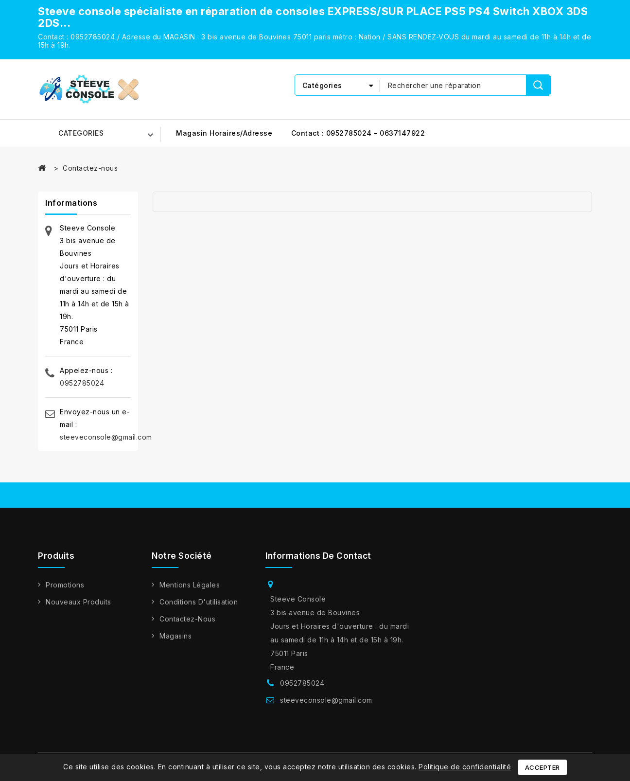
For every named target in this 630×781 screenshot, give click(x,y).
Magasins (175, 636)
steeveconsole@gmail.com (106, 437)
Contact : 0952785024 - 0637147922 (358, 133)
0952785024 (82, 383)
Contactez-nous (187, 619)
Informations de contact (318, 556)
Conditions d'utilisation (198, 602)
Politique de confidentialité (465, 767)
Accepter (542, 767)
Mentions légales (189, 585)
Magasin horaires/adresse (224, 133)
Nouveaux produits (78, 602)
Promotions (65, 585)
